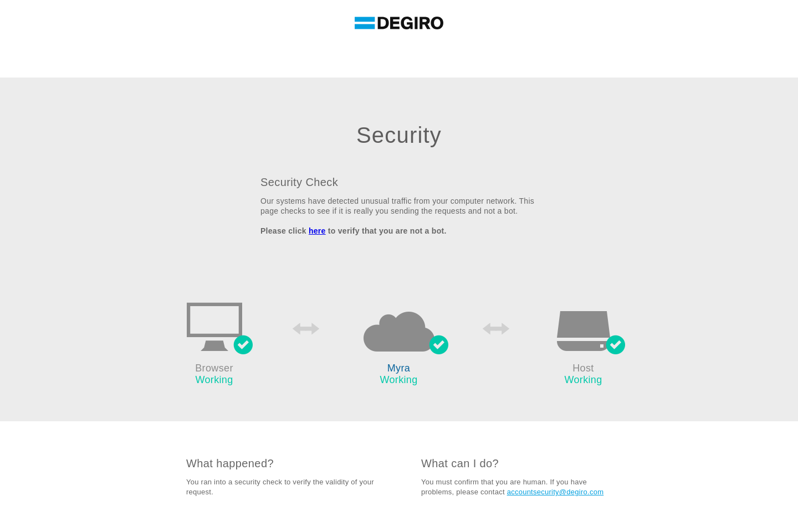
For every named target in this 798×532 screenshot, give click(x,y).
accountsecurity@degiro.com (555, 492)
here (317, 230)
